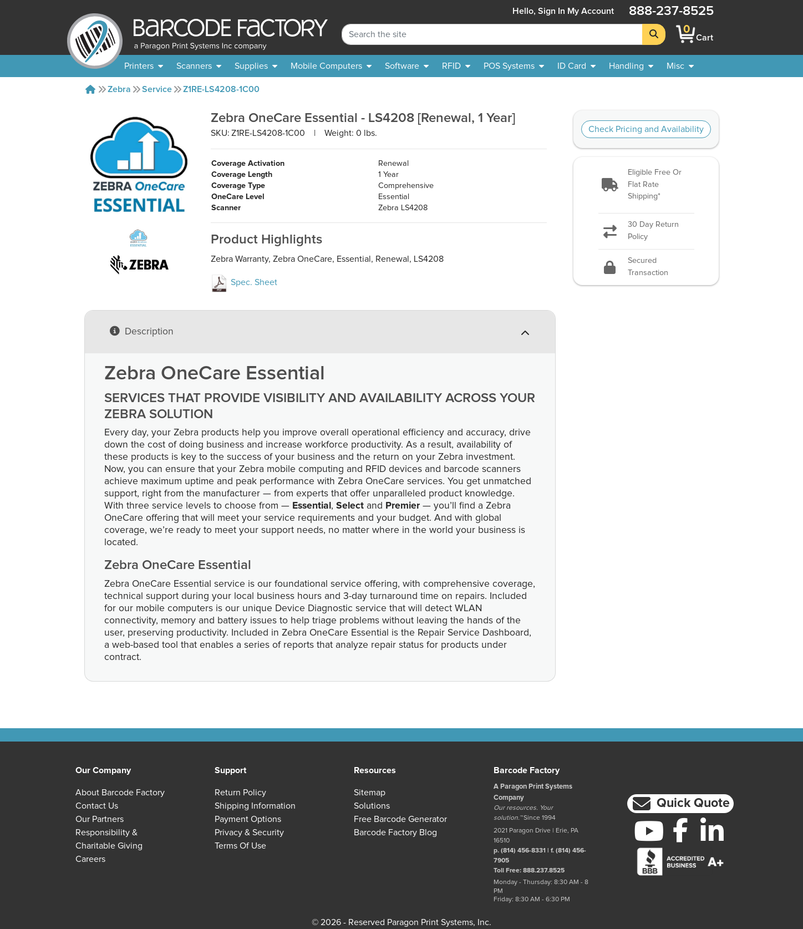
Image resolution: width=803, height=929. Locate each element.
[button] (646, 185)
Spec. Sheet (244, 282)
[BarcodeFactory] (95, 34)
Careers (90, 859)
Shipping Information (255, 805)
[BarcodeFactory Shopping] (685, 34)
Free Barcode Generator (400, 819)
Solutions (372, 805)
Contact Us (96, 805)
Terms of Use (240, 845)
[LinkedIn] (712, 831)
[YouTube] (648, 831)
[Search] (653, 34)
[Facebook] (680, 830)
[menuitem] (144, 66)
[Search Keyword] (492, 34)
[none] (680, 66)
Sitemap (369, 792)
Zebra (119, 89)
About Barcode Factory (120, 792)
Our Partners (99, 819)
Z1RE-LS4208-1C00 (221, 89)
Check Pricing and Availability (646, 129)
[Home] (90, 89)
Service (157, 89)
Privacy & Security (249, 832)
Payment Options (248, 819)
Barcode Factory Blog (395, 832)
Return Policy (240, 792)
